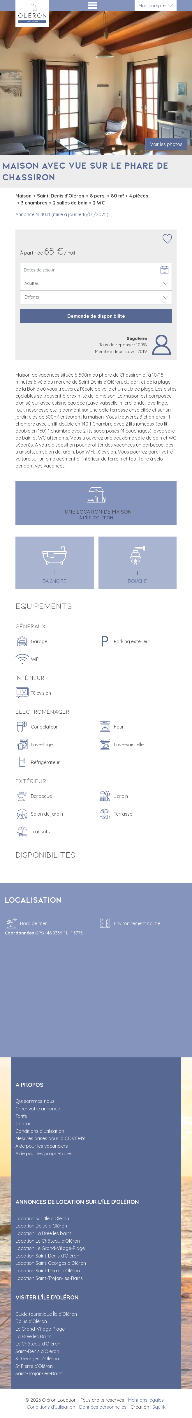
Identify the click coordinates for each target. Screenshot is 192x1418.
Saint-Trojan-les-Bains (39, 1373)
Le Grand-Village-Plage (40, 1329)
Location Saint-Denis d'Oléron (47, 1256)
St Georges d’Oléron (37, 1358)
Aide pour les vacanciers (41, 1146)
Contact (24, 1123)
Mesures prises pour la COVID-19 (50, 1138)
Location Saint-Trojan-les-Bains (49, 1278)
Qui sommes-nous (34, 1101)
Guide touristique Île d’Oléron (46, 1314)
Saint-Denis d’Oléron (37, 1351)
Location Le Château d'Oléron (47, 1241)
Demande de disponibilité (96, 316)
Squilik (158, 1407)
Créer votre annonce (37, 1109)
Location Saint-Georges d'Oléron (50, 1263)
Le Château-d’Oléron (37, 1344)
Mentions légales (146, 1400)
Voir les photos (166, 144)
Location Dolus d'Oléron (41, 1226)
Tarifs (21, 1116)
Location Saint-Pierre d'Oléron (47, 1271)
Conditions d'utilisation (51, 1407)
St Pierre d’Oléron (34, 1366)
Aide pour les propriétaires (43, 1153)
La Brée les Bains (33, 1336)
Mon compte (151, 5)
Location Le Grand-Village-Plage (50, 1248)
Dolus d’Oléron (31, 1321)
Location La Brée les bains (43, 1233)
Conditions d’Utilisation (39, 1131)
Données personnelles (102, 1407)
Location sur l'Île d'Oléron (42, 1218)
